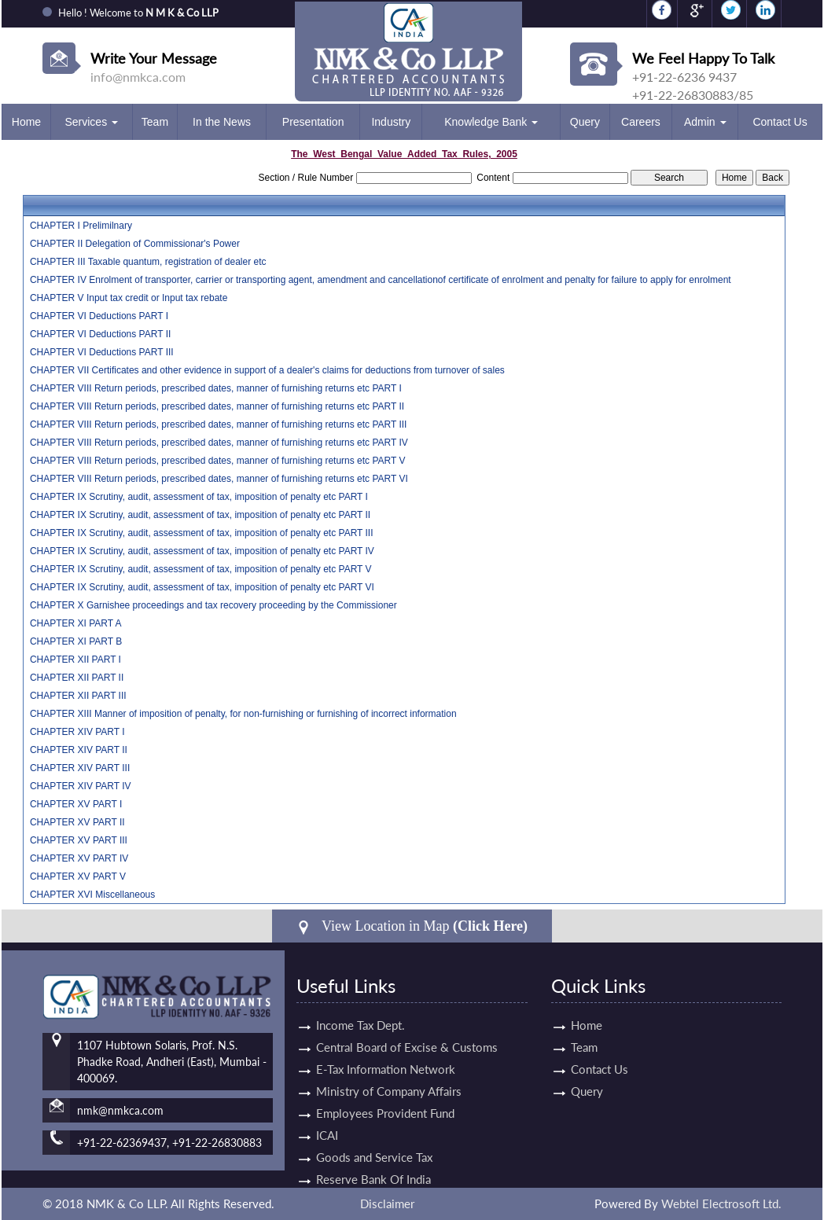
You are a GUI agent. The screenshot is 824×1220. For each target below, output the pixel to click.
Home (26, 122)
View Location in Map (412, 926)
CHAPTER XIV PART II (78, 749)
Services (91, 122)
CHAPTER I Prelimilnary (81, 225)
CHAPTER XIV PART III (80, 768)
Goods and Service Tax (374, 1143)
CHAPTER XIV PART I (77, 731)
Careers (640, 122)
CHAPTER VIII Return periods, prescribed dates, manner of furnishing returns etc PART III (218, 424)
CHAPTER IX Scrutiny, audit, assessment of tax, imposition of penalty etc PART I (199, 496)
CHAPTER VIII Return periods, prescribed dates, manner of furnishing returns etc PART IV (219, 442)
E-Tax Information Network (385, 1055)
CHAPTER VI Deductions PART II (100, 334)
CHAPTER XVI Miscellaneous (92, 894)
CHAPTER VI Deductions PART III (102, 352)
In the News (222, 122)
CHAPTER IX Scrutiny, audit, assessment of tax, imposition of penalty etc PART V (201, 569)
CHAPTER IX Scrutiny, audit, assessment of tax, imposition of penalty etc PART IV (202, 551)
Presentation (313, 122)
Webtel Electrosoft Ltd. (721, 1203)
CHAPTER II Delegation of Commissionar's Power (135, 243)
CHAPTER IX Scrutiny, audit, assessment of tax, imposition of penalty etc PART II (200, 514)
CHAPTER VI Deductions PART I (99, 316)
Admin (705, 122)
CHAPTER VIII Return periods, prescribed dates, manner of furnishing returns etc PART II (217, 406)
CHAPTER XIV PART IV (80, 786)
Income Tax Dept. (360, 1011)
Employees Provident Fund (385, 1099)
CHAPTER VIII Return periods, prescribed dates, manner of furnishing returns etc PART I (216, 388)
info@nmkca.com (138, 76)
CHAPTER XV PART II (77, 822)
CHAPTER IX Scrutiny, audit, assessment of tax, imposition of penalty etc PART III (201, 532)
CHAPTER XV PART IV (79, 858)
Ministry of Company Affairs (389, 1077)
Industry (390, 122)
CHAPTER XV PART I (76, 804)
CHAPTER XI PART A (76, 623)
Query (585, 122)
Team (155, 122)
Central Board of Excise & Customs (407, 1033)
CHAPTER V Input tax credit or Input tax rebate (128, 297)
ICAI (327, 1121)
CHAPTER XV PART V (78, 876)
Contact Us (779, 122)
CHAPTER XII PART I (75, 659)
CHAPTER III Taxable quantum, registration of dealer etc (148, 261)
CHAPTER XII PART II (76, 677)
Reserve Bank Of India (373, 1165)
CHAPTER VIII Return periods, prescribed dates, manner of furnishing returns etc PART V (218, 460)
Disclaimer (387, 1203)
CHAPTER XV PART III (78, 840)
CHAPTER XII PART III (78, 695)
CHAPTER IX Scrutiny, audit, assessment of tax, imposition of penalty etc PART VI (202, 587)
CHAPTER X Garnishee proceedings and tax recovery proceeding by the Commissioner (213, 605)
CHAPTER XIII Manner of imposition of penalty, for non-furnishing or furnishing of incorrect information (243, 713)
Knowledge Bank (491, 122)
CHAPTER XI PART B (76, 641)
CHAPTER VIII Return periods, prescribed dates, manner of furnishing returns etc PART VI (219, 478)
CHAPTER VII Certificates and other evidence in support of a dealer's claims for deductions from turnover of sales (267, 370)
